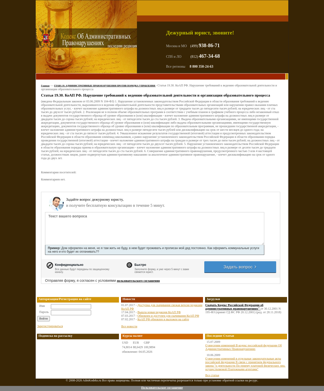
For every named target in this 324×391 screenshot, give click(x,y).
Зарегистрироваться (50, 326)
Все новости (129, 326)
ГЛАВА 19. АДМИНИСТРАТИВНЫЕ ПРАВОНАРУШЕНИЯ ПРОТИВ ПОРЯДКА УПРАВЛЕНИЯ (105, 85)
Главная (45, 85)
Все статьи (212, 375)
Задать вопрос (240, 267)
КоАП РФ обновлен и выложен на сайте (163, 319)
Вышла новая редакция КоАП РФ (159, 312)
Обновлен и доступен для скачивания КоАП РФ (168, 316)
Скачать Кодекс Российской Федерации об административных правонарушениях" (234, 306)
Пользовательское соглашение (162, 387)
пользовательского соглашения (138, 281)
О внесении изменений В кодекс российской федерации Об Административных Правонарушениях (243, 347)
